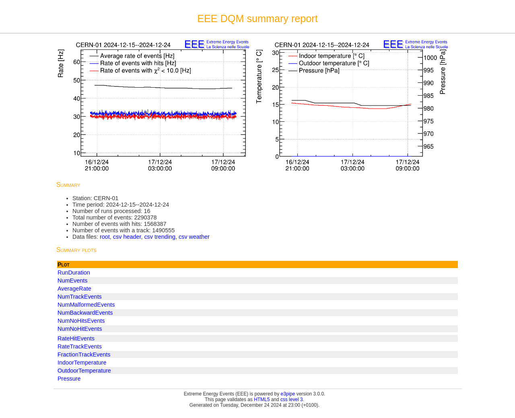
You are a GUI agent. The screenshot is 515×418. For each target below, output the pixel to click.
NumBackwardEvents (85, 312)
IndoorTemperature (82, 362)
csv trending (159, 237)
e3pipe (288, 394)
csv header (127, 237)
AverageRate (74, 288)
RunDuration (74, 272)
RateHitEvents (76, 338)
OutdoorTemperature (84, 370)
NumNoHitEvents (80, 329)
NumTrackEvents (80, 296)
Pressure (69, 378)
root (105, 237)
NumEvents (72, 280)
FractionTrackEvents (84, 354)
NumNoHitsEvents (81, 321)
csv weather (194, 237)
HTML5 (262, 399)
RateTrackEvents (80, 346)
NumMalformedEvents (86, 304)
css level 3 (291, 399)
